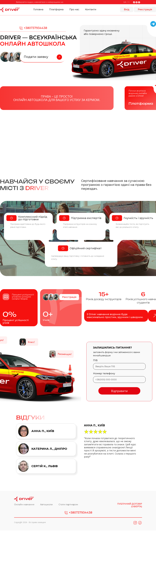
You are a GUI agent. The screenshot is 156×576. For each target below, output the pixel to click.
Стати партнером (68, 504)
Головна (38, 9)
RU (128, 2)
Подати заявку (43, 57)
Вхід (126, 9)
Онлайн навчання (24, 504)
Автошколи (46, 504)
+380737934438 (33, 28)
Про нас (74, 9)
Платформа (56, 9)
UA (124, 2)
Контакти (90, 9)
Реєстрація (145, 9)
